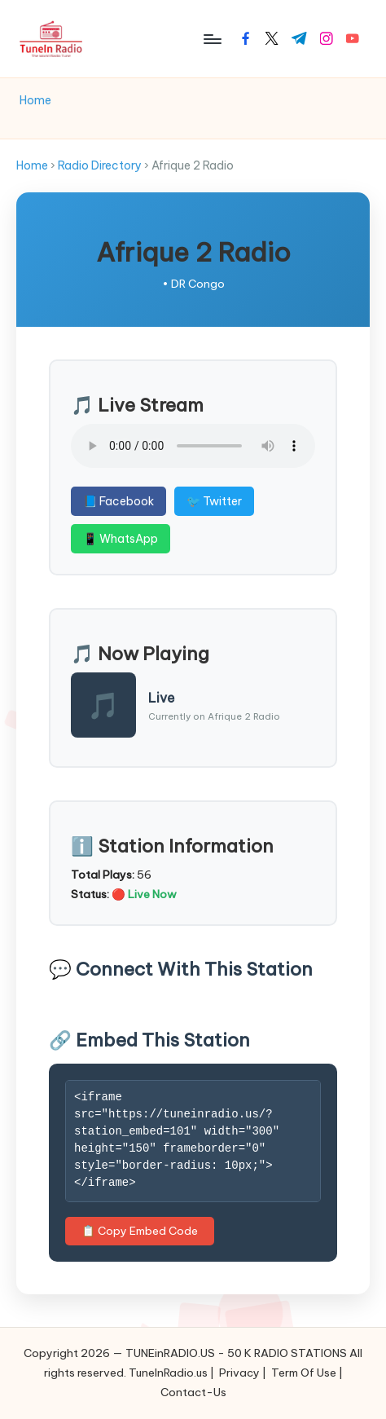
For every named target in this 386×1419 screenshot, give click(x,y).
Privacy (239, 1372)
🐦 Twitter (214, 501)
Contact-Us (193, 1392)
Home (32, 165)
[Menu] (212, 38)
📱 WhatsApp (120, 538)
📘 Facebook (118, 501)
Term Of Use (303, 1372)
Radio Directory (100, 165)
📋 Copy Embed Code (139, 1230)
